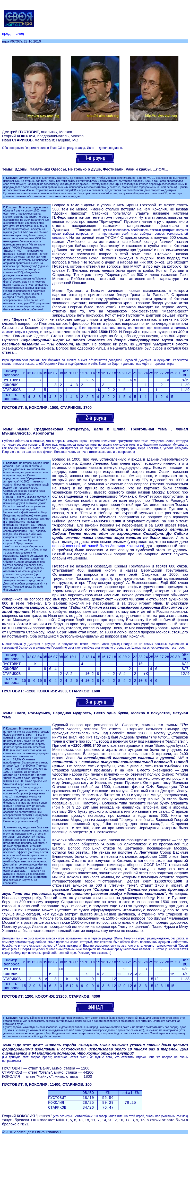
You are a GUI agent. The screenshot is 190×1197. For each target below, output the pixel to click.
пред (6, 33)
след (20, 33)
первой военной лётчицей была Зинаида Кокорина (97, 546)
